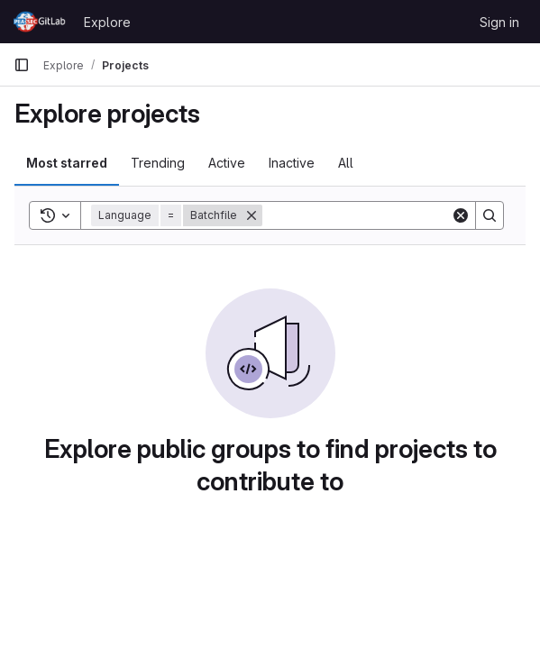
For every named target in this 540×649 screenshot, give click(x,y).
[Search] (374, 215)
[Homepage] (39, 21)
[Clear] (460, 215)
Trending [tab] (158, 162)
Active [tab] (226, 162)
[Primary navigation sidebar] (21, 64)
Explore (107, 22)
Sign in (499, 22)
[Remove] (251, 215)
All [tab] (345, 162)
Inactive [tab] (292, 162)
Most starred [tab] (66, 162)
